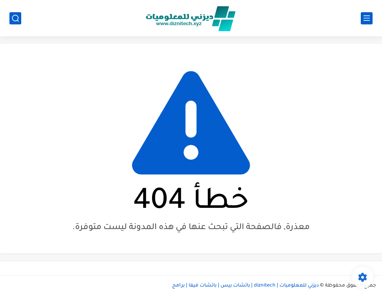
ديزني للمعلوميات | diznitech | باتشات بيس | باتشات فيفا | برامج (245, 286)
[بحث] (15, 18)
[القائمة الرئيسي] (367, 18)
